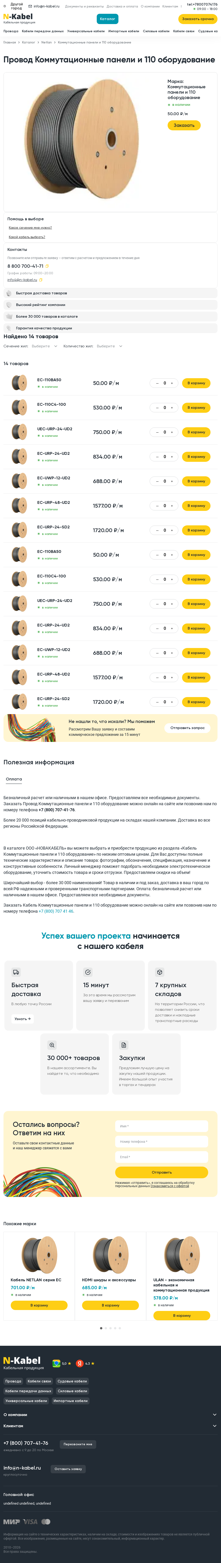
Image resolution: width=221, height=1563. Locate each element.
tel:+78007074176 (202, 4)
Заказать (184, 125)
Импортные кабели (123, 31)
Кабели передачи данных (43, 31)
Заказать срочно (198, 19)
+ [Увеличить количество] (172, 383)
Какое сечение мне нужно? (30, 227)
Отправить (162, 1172)
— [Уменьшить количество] (157, 383)
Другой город (13, 6)
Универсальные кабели (86, 31)
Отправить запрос (187, 728)
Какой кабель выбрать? (27, 237)
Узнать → (22, 1019)
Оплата (14, 779)
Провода (10, 31)
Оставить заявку (68, 1469)
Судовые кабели (72, 1381)
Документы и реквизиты (84, 6)
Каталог (107, 19)
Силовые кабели (156, 31)
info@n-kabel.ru (43, 6)
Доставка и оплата (122, 6)
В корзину (196, 383)
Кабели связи (183, 31)
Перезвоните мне (78, 1444)
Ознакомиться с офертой (170, 1186)
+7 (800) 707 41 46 (55, 911)
